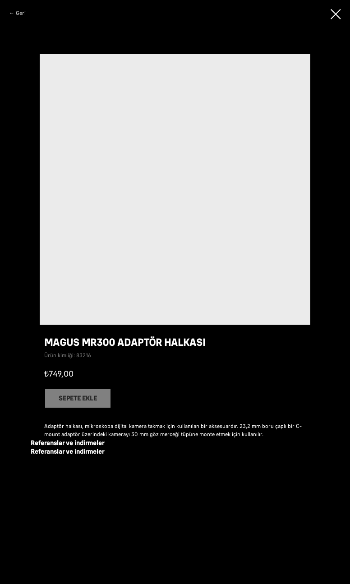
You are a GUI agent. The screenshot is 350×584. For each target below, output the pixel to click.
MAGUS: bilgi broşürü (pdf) (122, 474)
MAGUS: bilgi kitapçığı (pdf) (122, 512)
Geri (21, 12)
